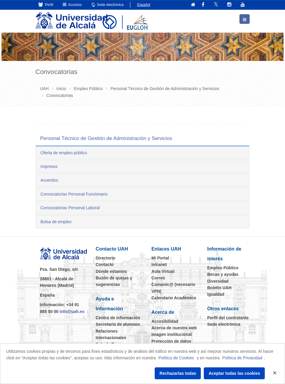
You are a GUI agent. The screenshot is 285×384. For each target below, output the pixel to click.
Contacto (105, 264)
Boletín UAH (219, 287)
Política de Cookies (176, 357)
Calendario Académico (173, 297)
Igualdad (216, 294)
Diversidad (218, 281)
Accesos (72, 4)
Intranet (159, 264)
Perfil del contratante (228, 317)
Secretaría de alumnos (118, 324)
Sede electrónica (107, 4)
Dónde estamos (111, 271)
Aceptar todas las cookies (234, 373)
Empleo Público (223, 267)
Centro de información (118, 317)
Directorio (105, 258)
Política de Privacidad (242, 357)
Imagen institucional (171, 334)
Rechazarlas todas (177, 373)
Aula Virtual (163, 271)
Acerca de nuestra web (174, 327)
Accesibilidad (164, 321)
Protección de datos (171, 341)
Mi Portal (160, 258)
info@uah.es (71, 311)
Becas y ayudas (223, 274)
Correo (158, 278)
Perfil (45, 4)
